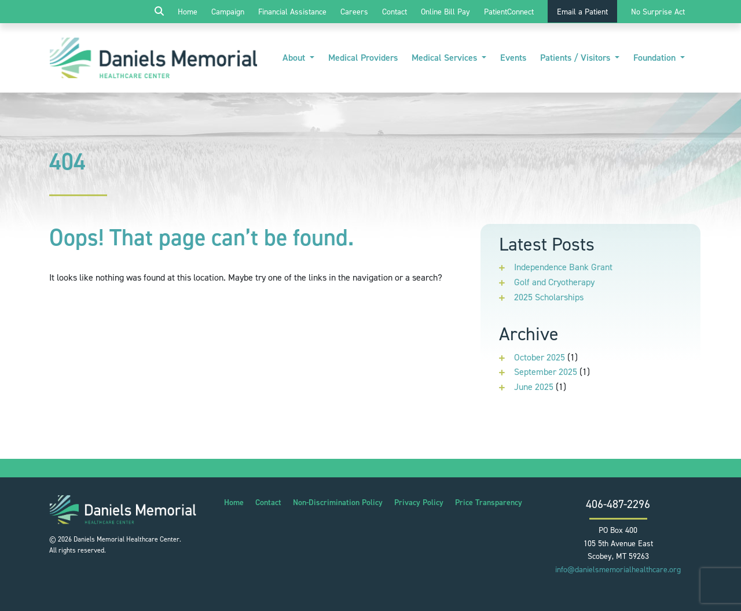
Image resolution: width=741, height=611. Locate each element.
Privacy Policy (418, 502)
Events (513, 57)
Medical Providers (363, 57)
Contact (394, 11)
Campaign (227, 11)
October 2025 (539, 357)
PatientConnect (509, 11)
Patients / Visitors (576, 57)
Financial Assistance (292, 11)
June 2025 (533, 387)
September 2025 (545, 372)
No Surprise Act (658, 11)
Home (187, 11)
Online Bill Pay (445, 11)
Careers (354, 11)
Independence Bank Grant (563, 267)
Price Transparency (488, 502)
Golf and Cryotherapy (554, 282)
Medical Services (445, 57)
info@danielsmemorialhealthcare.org (618, 569)
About (295, 57)
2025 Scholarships (549, 297)
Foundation (655, 57)
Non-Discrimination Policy (338, 502)
